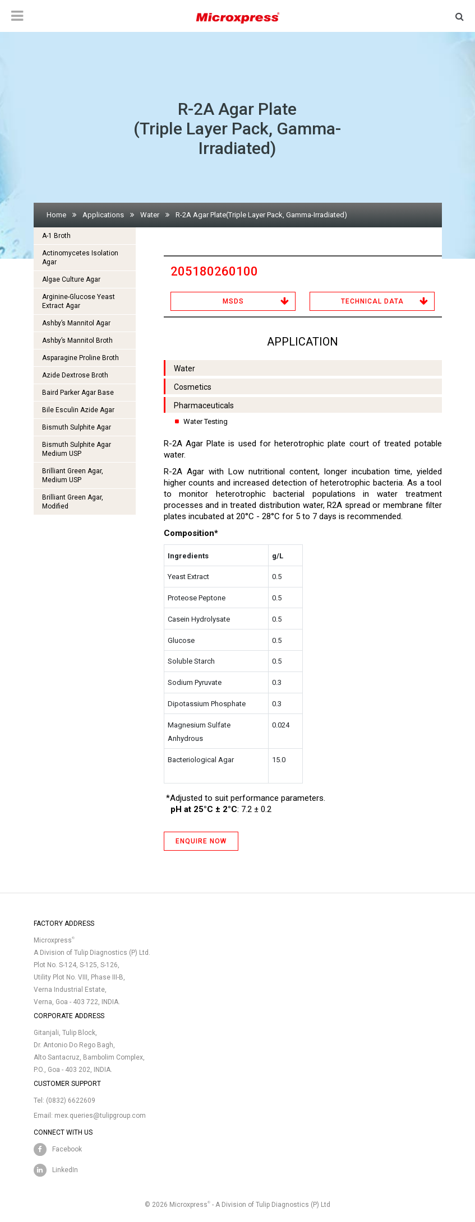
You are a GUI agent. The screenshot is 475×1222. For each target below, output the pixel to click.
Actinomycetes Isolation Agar (80, 257)
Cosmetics (192, 387)
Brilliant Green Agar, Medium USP (72, 475)
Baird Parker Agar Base (78, 393)
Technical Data (372, 301)
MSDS (233, 301)
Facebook (67, 1149)
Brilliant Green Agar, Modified (72, 501)
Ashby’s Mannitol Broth (77, 340)
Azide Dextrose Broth (75, 375)
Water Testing (205, 421)
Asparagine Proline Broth (80, 358)
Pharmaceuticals (204, 405)
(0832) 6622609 (70, 1100)
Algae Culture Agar (71, 279)
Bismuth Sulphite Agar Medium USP (76, 449)
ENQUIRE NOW (201, 841)
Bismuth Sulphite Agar (76, 427)
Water (149, 215)
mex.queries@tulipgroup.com (100, 1116)
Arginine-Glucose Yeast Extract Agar (78, 301)
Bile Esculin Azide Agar (78, 410)
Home (56, 215)
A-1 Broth (56, 236)
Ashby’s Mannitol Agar (76, 323)
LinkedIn (65, 1170)
